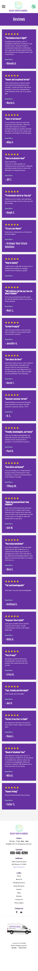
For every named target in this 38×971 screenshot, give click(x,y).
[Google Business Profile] (21, 912)
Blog (19, 893)
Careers (19, 889)
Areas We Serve (19, 886)
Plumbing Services (19, 883)
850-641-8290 (19, 853)
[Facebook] (17, 912)
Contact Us (19, 899)
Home (19, 876)
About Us (19, 879)
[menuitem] (14, 948)
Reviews (19, 896)
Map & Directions (19, 867)
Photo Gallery (18, 903)
